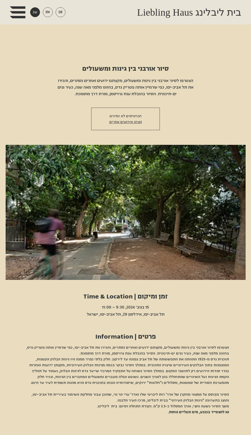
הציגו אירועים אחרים (125, 122)
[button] (17, 12)
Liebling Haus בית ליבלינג (188, 12)
